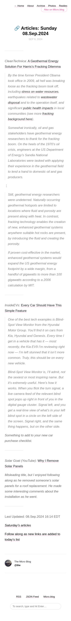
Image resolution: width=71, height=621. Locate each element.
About (30, 5)
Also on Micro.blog (54, 9)
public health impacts (38, 108)
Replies (63, 5)
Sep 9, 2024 (35, 39)
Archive (41, 5)
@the (17, 565)
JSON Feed (32, 596)
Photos (52, 5)
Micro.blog (49, 596)
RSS (18, 596)
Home (19, 5)
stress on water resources (40, 91)
